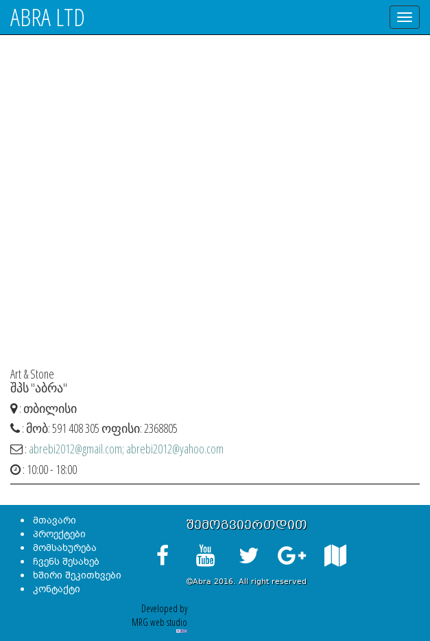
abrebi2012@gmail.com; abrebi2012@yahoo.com (126, 448)
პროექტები (59, 534)
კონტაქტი (56, 589)
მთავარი (54, 520)
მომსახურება (65, 547)
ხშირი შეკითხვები (77, 575)
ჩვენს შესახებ (66, 561)
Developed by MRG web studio (159, 617)
